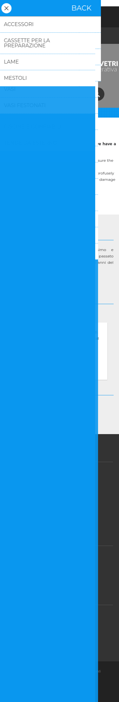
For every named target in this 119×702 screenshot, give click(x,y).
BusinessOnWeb (80, 692)
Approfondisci (59, 373)
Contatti (61, 640)
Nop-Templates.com (69, 685)
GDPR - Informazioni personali (62, 569)
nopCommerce (69, 678)
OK (59, 362)
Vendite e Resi (61, 473)
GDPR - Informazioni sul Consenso (61, 557)
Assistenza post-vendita (61, 616)
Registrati (43, 15)
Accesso (60, 15)
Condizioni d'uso (61, 497)
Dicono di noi (61, 510)
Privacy (62, 485)
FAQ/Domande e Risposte (62, 628)
